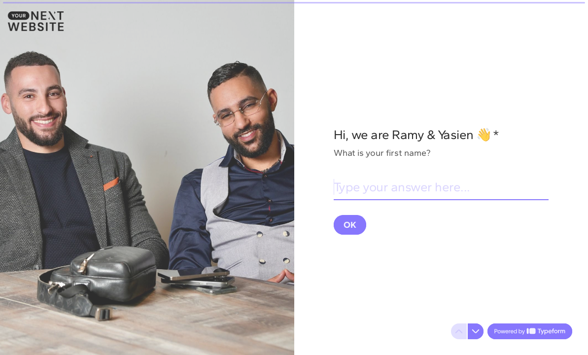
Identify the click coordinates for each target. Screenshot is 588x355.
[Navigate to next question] (476, 331)
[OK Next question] (350, 224)
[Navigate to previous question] (459, 331)
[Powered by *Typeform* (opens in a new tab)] (529, 331)
